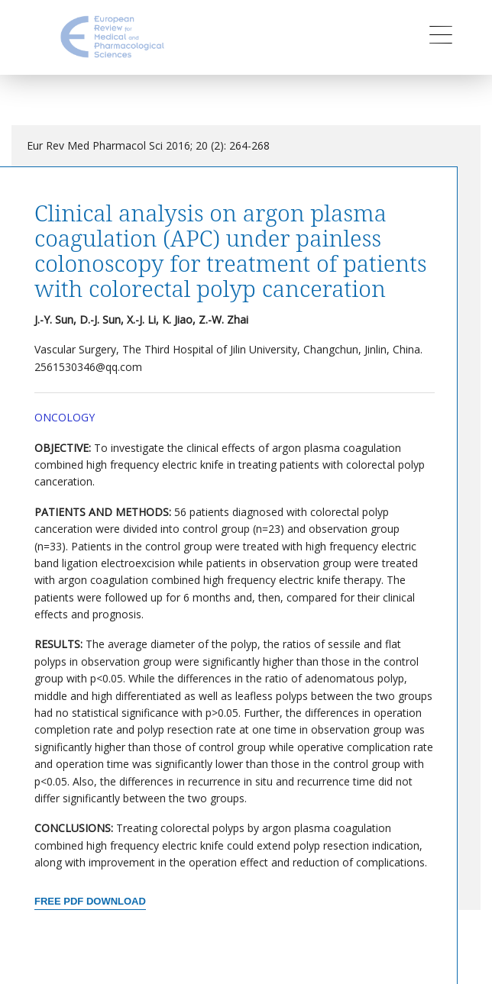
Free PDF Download (90, 901)
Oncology (64, 417)
